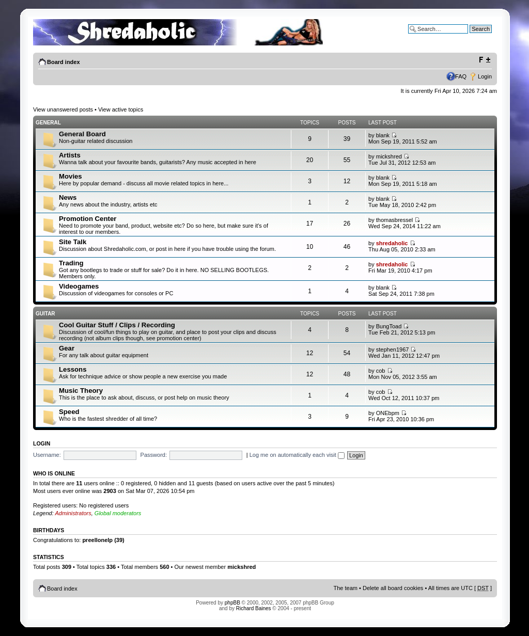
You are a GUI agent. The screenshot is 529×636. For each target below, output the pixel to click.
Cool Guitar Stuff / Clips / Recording (117, 325)
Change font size (484, 60)
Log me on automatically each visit (297, 455)
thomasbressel (394, 220)
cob (380, 371)
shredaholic (392, 243)
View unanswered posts (63, 109)
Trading (71, 263)
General (48, 122)
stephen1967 (392, 349)
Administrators (73, 513)
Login (485, 76)
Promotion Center (87, 218)
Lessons (73, 369)
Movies (70, 176)
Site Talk (72, 242)
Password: (154, 455)
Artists (70, 155)
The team (345, 588)
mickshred (389, 156)
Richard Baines (253, 608)
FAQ (460, 76)
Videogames (79, 286)
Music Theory (81, 390)
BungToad (389, 326)
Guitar (45, 313)
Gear (66, 348)
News (67, 197)
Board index (63, 62)
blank (383, 135)
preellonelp (97, 540)
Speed (69, 412)
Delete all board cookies (393, 588)
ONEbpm (387, 413)
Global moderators (118, 513)
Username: (47, 455)
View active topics (120, 109)
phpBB (232, 603)
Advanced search (470, 37)
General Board (82, 134)
